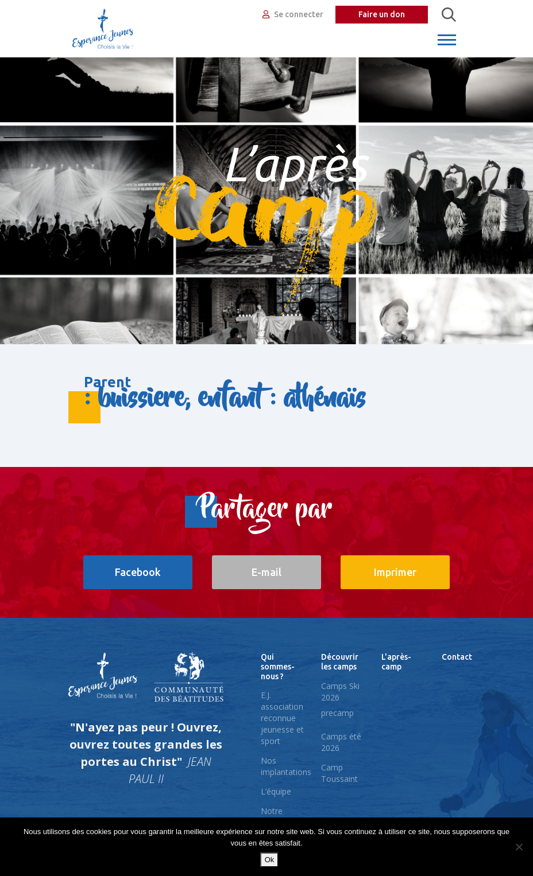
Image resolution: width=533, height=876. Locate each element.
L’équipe (276, 791)
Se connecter (292, 14)
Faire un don (381, 14)
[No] (518, 846)
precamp (337, 712)
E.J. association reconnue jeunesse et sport (282, 718)
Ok (270, 859)
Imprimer (395, 572)
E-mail (266, 572)
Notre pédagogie (280, 816)
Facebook (138, 572)
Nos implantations (286, 766)
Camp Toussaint (339, 773)
